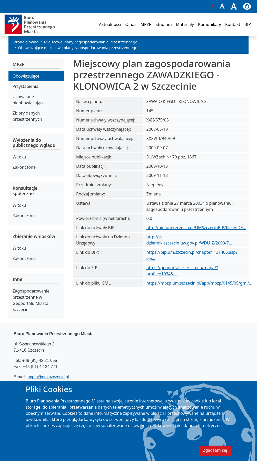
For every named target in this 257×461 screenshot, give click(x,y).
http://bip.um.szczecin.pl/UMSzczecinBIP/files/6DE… (196, 227)
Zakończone (24, 167)
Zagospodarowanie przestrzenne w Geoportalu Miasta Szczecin (31, 300)
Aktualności (110, 24)
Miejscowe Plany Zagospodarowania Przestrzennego (90, 41)
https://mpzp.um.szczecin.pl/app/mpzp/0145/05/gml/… (199, 283)
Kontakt (232, 24)
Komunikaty (209, 24)
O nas (130, 24)
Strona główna (25, 41)
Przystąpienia (25, 86)
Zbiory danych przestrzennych (27, 116)
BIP (247, 24)
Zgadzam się (215, 454)
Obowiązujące (26, 76)
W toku (19, 157)
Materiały (185, 24)
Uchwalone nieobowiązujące (29, 100)
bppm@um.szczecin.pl (48, 377)
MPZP (146, 24)
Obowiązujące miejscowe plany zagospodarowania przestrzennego (77, 47)
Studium (163, 24)
